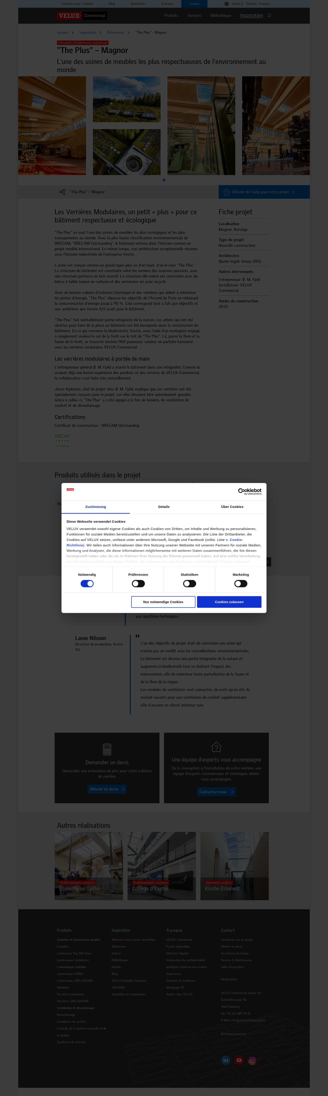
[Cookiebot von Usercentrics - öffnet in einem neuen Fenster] (241, 491)
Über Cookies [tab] (232, 507)
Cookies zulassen (229, 602)
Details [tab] (164, 507)
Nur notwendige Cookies (163, 602)
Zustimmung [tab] (95, 507)
